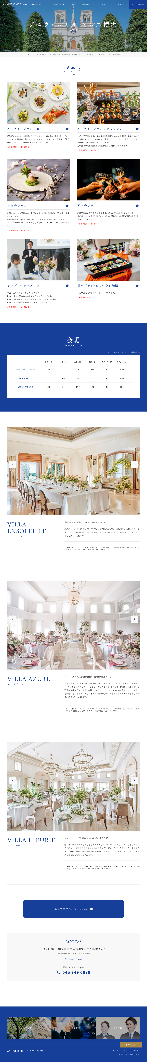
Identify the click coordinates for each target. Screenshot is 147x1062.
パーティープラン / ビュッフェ (108, 128)
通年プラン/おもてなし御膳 (108, 285)
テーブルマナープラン (38, 285)
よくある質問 (101, 4)
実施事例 (85, 4)
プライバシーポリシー (132, 1050)
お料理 (73, 4)
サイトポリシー (114, 1050)
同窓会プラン (108, 205)
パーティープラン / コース (38, 128)
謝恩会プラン (38, 205)
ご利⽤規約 (119, 4)
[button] (12, 464)
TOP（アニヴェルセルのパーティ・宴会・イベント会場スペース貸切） (52, 54)
